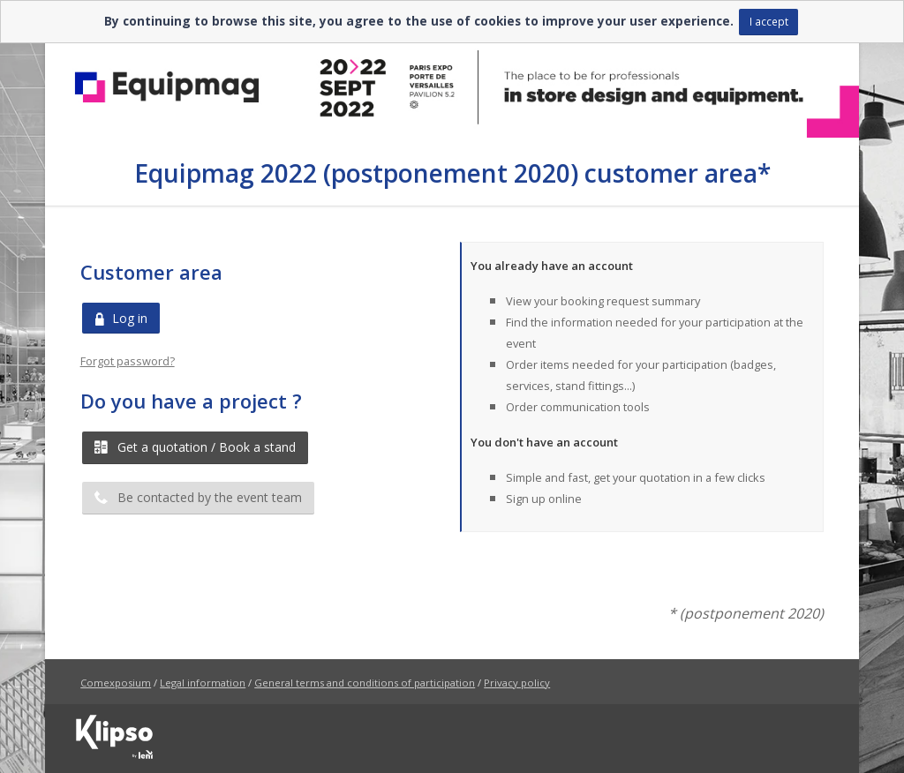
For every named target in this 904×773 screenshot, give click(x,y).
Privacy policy (517, 682)
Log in (120, 318)
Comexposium (115, 682)
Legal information (202, 682)
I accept (769, 21)
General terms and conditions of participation (364, 682)
